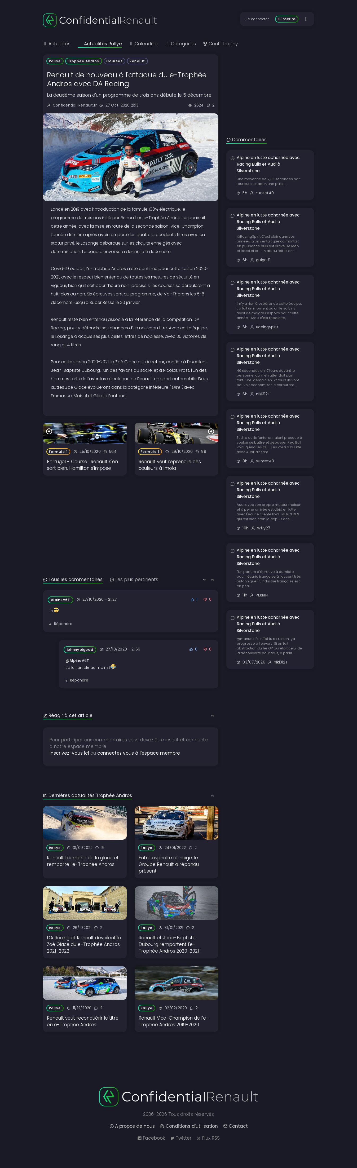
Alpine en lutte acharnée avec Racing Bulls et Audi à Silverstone (268, 164)
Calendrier (143, 44)
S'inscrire (287, 18)
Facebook (151, 1138)
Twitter (180, 1138)
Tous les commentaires (73, 579)
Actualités (56, 44)
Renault (137, 61)
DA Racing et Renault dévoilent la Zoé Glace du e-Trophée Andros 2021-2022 (84, 944)
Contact (235, 1126)
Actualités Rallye (100, 44)
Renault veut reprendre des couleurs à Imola (170, 464)
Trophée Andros (83, 61)
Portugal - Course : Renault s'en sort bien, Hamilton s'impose (82, 464)
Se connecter (257, 18)
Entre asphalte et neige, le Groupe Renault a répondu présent (169, 864)
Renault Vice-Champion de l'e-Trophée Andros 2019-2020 (174, 1021)
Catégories (180, 44)
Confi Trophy (220, 44)
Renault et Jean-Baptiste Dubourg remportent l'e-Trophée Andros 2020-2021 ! (170, 944)
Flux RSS (208, 1138)
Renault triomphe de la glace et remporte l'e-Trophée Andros (83, 861)
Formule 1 (58, 451)
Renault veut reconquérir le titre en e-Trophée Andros (82, 1021)
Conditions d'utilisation (189, 1126)
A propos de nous (132, 1126)
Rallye (55, 61)
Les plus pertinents (134, 579)
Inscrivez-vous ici (69, 753)
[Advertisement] (130, 513)
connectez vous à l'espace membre (138, 753)
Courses (114, 61)
